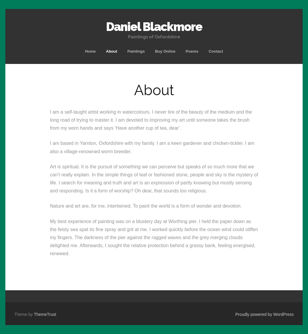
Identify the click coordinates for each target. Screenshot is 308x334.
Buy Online (165, 51)
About (111, 51)
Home (90, 51)
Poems (192, 51)
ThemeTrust (45, 314)
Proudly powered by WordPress (264, 314)
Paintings (136, 51)
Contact (216, 51)
